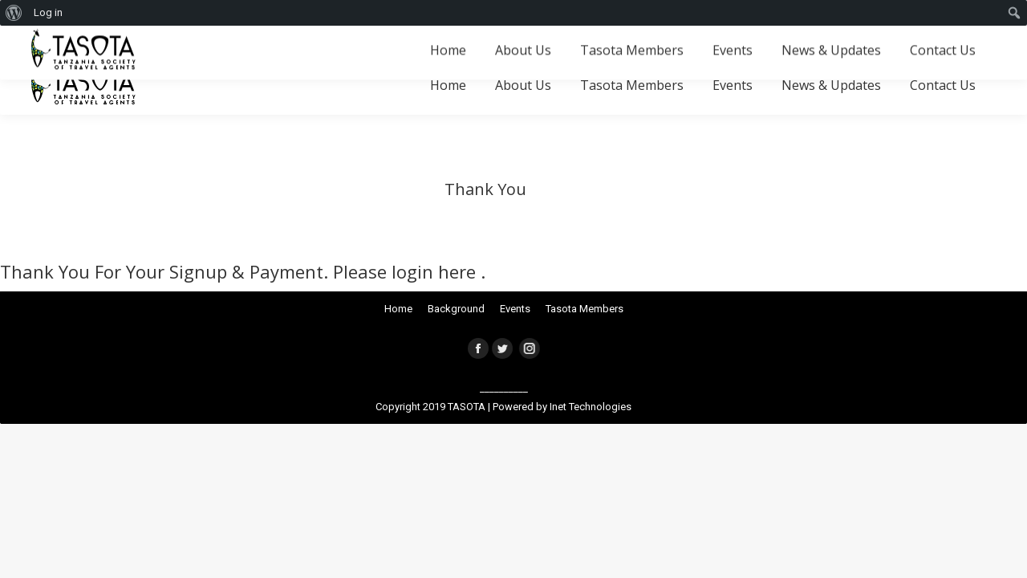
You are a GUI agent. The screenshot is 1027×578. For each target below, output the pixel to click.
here (459, 271)
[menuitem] (14, 13)
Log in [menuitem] (48, 12)
